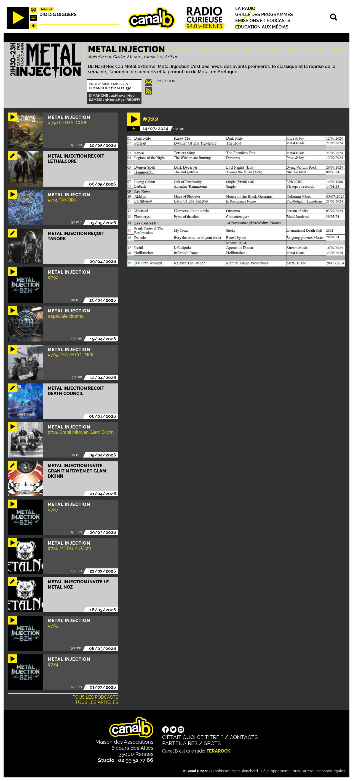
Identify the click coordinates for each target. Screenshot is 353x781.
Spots (212, 743)
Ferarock (218, 751)
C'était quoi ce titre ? (192, 737)
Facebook (165, 81)
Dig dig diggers (58, 14)
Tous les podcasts (95, 697)
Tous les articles (96, 702)
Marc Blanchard (244, 771)
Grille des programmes (264, 14)
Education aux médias (261, 27)
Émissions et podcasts (262, 20)
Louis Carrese (302, 771)
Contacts (243, 737)
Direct (47, 9)
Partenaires (180, 743)
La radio (245, 8)
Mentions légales (330, 771)
